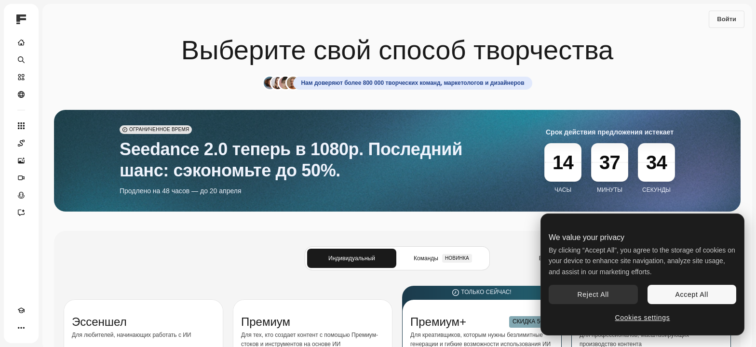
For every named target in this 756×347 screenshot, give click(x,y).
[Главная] (21, 42)
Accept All (691, 294)
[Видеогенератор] (21, 178)
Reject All (593, 294)
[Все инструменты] (21, 125)
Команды (443, 258)
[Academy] (21, 310)
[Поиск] (21, 59)
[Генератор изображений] (21, 160)
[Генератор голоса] (21, 195)
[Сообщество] (21, 94)
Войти (726, 19)
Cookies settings (642, 317)
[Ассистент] (21, 212)
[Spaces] (21, 143)
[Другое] (21, 327)
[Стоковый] (21, 77)
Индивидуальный (351, 258)
